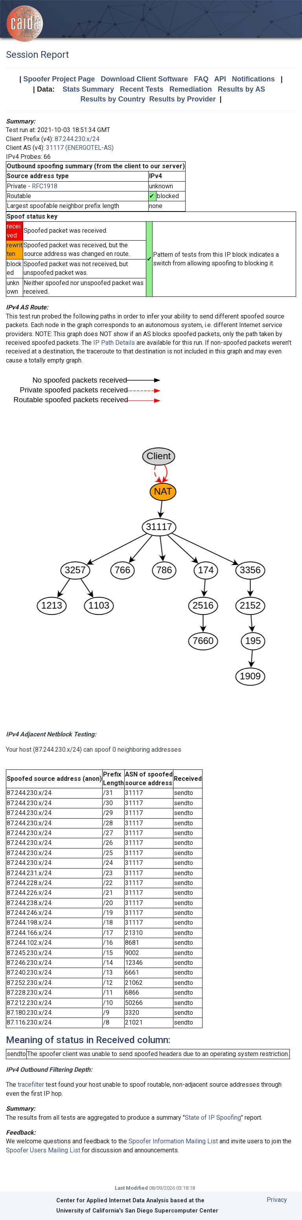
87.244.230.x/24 (77, 139)
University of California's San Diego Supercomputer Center (137, 1210)
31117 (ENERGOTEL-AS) (80, 147)
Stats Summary (88, 89)
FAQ (201, 79)
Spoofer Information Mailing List (173, 1141)
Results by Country (112, 99)
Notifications (253, 79)
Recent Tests (142, 89)
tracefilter (31, 1084)
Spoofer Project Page (59, 79)
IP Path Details (114, 342)
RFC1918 (44, 186)
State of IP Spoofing (213, 1117)
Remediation (190, 89)
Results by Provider (182, 99)
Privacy (277, 1199)
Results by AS (241, 89)
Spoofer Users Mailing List (43, 1150)
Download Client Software (144, 79)
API (220, 79)
